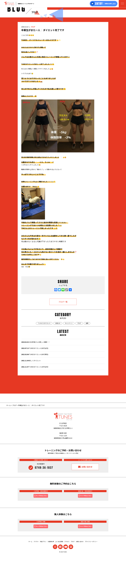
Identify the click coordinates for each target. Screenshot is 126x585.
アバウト (36, 571)
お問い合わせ (79, 571)
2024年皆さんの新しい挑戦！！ (35, 372)
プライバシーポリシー (91, 571)
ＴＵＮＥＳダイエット (44, 353)
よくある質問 (59, 571)
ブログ (33, 57)
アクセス (66, 571)
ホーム (8, 435)
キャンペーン (69, 353)
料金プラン (43, 571)
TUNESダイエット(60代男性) (34, 384)
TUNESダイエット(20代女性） (35, 397)
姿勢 (87, 353)
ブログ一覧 (63, 331)
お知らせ (57, 353)
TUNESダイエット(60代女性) (34, 378)
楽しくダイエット (31, 390)
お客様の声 (51, 571)
